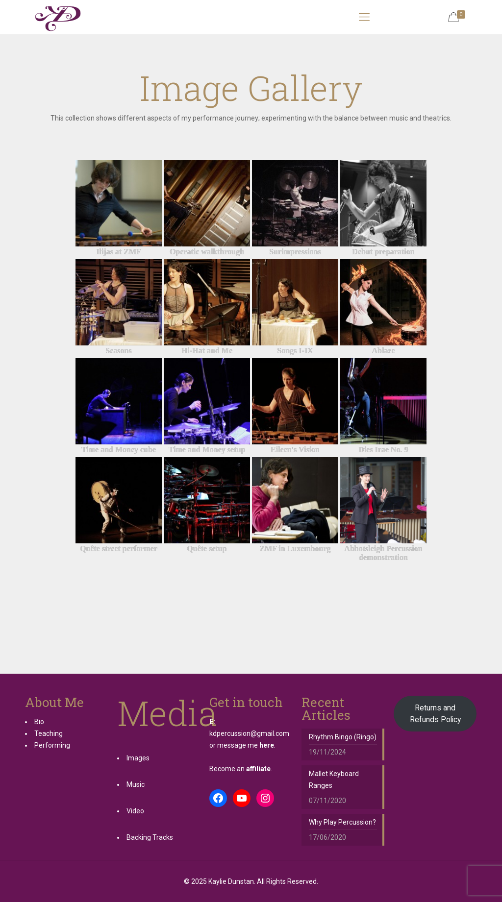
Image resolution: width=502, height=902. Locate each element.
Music (135, 784)
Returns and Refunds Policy (435, 713)
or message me (241, 745)
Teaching (48, 733)
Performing (52, 745)
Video (135, 811)
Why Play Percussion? (342, 822)
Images (138, 758)
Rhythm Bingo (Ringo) (342, 737)
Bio (39, 722)
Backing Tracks (149, 837)
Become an (240, 769)
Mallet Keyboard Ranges (334, 779)
